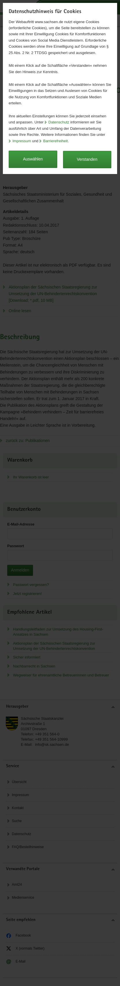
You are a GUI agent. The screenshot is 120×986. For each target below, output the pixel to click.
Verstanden (87, 159)
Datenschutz (58, 122)
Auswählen (33, 159)
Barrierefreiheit (55, 141)
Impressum (21, 141)
